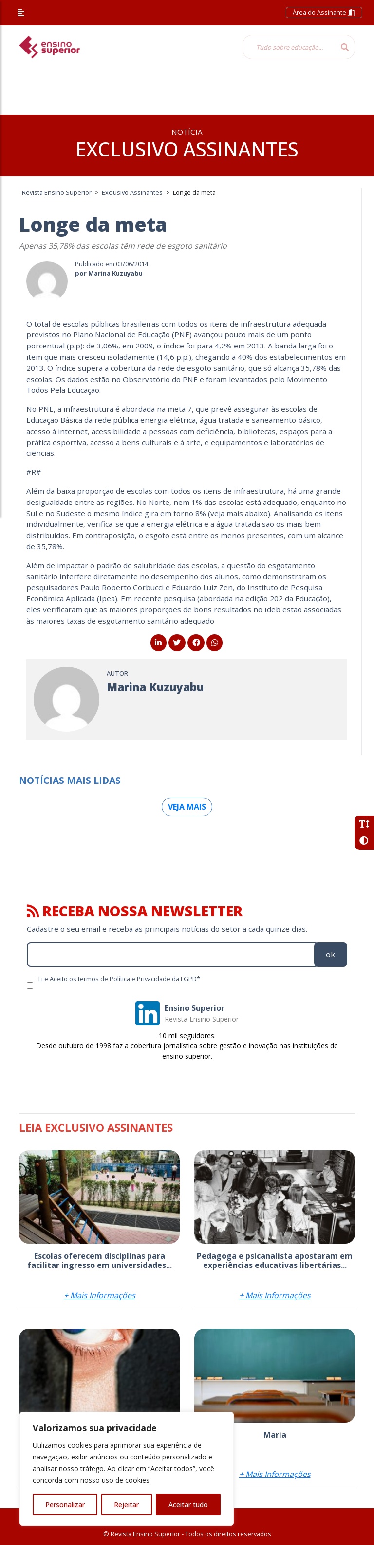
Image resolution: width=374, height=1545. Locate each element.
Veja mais (187, 806)
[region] (126, 1469)
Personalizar (65, 1504)
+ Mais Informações (99, 1295)
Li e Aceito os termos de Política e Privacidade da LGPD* (119, 978)
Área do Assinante (324, 12)
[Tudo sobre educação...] (289, 47)
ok (330, 954)
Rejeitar (126, 1504)
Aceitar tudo (188, 1504)
